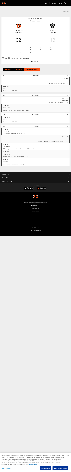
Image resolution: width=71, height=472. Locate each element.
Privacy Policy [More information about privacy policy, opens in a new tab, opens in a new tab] (33, 464)
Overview (8, 69)
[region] (35, 462)
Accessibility (35, 209)
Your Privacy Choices (35, 224)
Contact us (35, 212)
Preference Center (35, 230)
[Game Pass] (35, 61)
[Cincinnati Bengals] (35, 197)
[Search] (65, 3)
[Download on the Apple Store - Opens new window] (29, 188)
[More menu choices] (68, 3)
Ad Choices (35, 221)
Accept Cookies (45, 468)
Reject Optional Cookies (60, 468)
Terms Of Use (35, 215)
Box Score (19, 69)
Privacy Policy (35, 205)
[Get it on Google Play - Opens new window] (41, 189)
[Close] (68, 456)
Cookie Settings (35, 227)
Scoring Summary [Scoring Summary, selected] (32, 69)
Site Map (35, 218)
